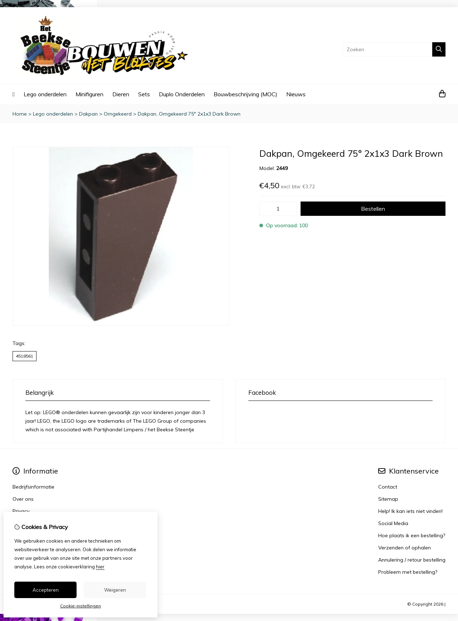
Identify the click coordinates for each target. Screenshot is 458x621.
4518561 (24, 356)
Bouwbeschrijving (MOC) (245, 94)
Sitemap (388, 499)
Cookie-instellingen (80, 605)
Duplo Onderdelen (182, 94)
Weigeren (115, 590)
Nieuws (296, 94)
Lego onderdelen (45, 94)
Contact (387, 487)
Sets (144, 94)
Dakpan (88, 114)
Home (20, 114)
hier (100, 566)
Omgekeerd (118, 114)
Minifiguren (89, 94)
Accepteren (46, 590)
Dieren (120, 94)
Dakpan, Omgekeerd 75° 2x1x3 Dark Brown (189, 114)
